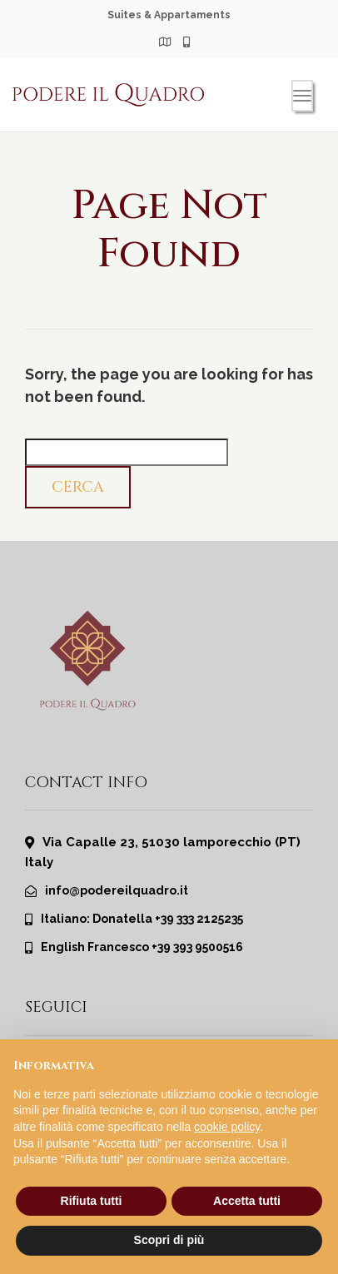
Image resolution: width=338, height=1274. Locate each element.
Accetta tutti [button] (247, 1200)
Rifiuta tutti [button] (91, 1200)
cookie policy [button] (227, 1126)
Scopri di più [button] (169, 1240)
